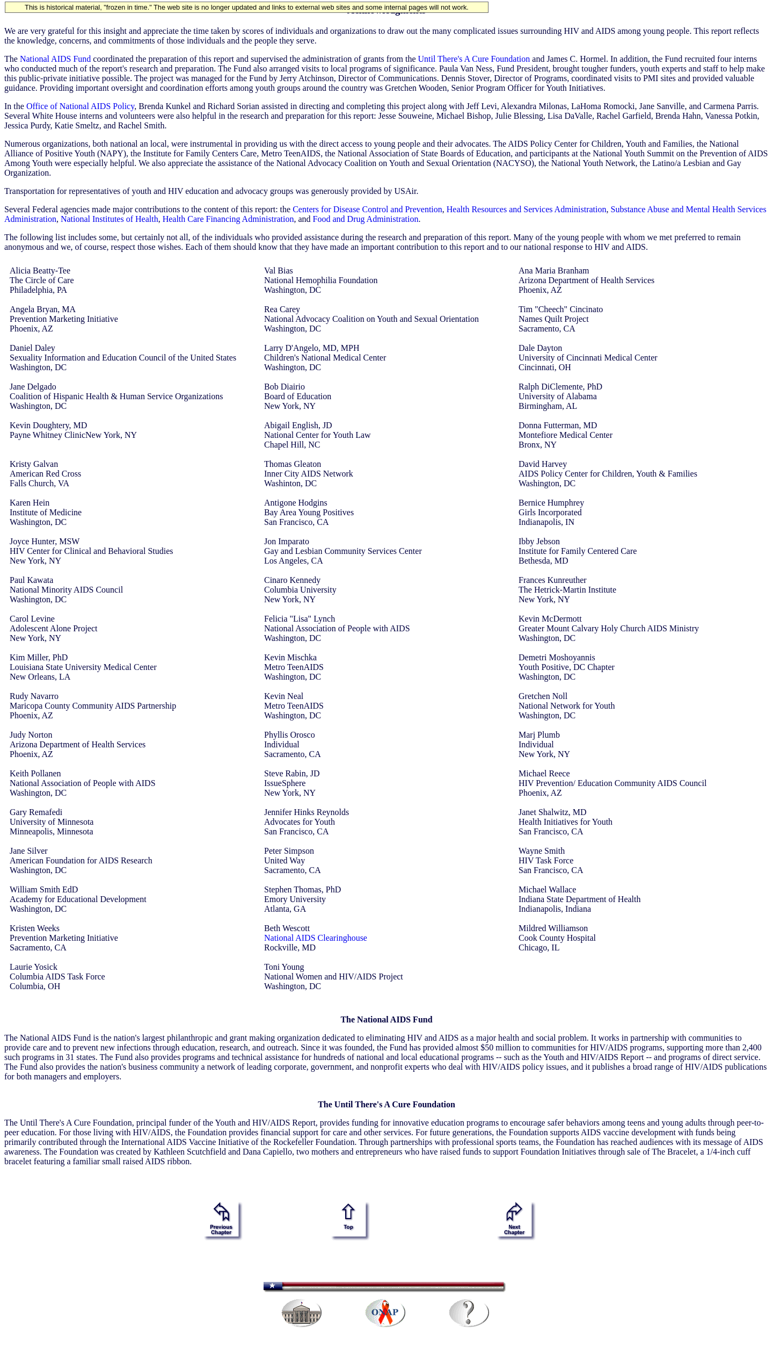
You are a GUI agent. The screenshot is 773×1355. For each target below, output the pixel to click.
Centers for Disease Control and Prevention (367, 209)
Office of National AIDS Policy (80, 106)
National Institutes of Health (109, 219)
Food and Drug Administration (366, 219)
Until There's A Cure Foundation (474, 58)
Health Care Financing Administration (228, 219)
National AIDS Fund (55, 58)
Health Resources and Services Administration (527, 209)
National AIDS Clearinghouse (315, 937)
